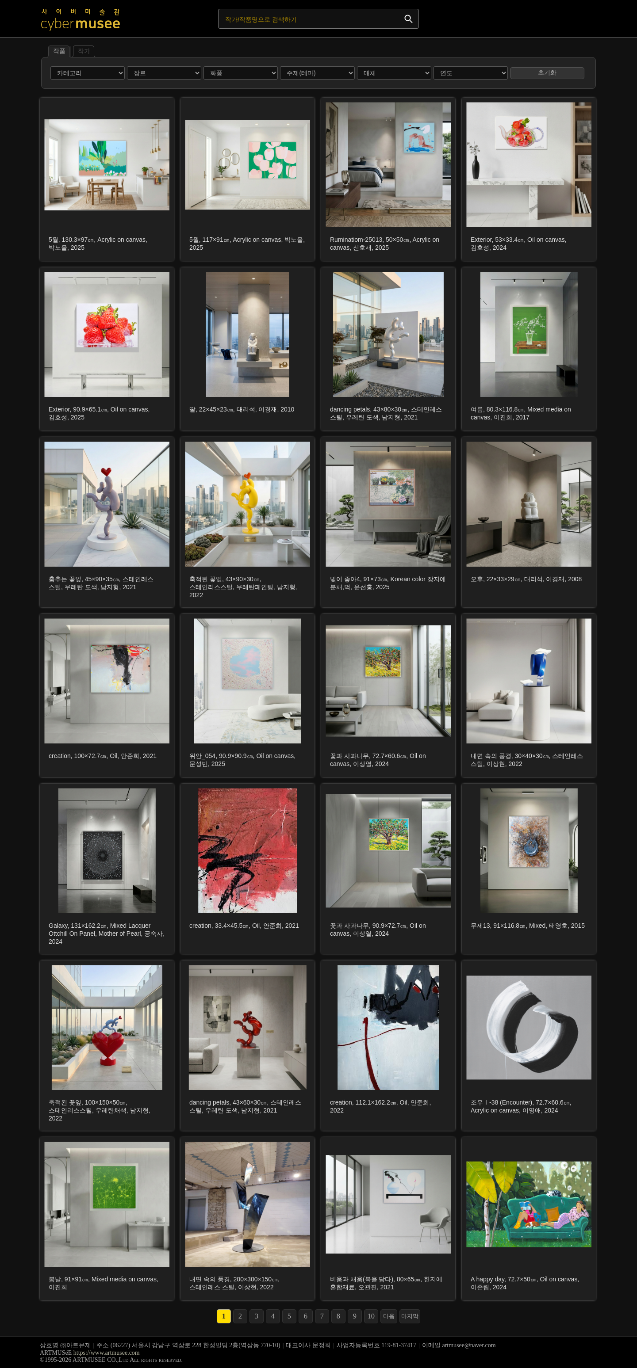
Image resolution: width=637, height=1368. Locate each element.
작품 (58, 50)
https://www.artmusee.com (106, 1352)
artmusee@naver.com (468, 1345)
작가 (83, 50)
